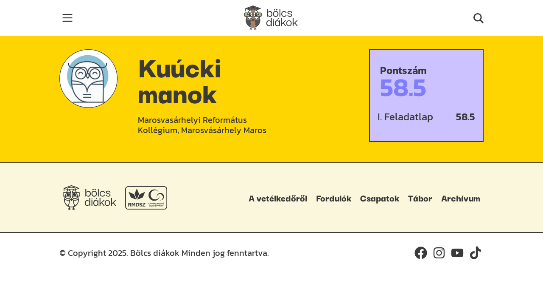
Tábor (420, 197)
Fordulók (333, 197)
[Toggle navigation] (67, 18)
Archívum (460, 197)
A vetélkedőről (278, 197)
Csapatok (379, 197)
